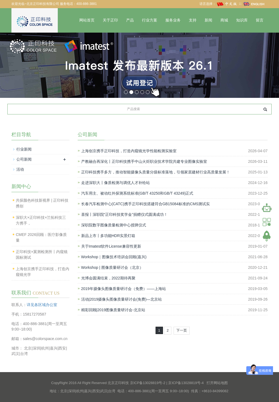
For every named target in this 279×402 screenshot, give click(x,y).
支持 (192, 20)
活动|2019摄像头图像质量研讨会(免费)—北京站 (121, 299)
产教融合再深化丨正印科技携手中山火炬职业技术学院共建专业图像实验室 (144, 161)
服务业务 (173, 20)
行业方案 (149, 20)
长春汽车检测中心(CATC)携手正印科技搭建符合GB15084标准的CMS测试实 (145, 204)
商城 (224, 20)
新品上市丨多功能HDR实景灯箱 (108, 235)
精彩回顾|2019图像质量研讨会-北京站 (113, 310)
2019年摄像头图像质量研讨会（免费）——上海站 (123, 288)
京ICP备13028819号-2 (147, 383)
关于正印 (110, 20)
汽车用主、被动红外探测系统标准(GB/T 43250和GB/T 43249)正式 (137, 193)
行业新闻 (24, 149)
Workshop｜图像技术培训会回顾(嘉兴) (114, 257)
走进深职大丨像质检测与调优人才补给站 (115, 182)
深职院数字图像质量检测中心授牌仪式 (113, 225)
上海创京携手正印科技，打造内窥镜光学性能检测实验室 (129, 151)
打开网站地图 (217, 383)
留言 (259, 20)
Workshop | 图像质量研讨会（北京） (112, 267)
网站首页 (87, 20)
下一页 (181, 330)
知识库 (242, 20)
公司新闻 (24, 159)
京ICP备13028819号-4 (186, 383)
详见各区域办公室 (42, 305)
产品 (130, 20)
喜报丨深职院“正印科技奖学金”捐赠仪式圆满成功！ (124, 214)
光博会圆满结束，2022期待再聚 (108, 278)
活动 (20, 169)
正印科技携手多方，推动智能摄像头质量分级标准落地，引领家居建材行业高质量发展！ (155, 172)
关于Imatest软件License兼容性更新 (111, 246)
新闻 (208, 20)
